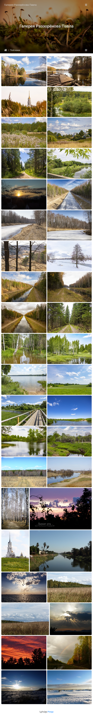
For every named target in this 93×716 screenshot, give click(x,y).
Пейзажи (15, 50)
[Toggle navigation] (86, 5)
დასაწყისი (5, 50)
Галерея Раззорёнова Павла (20, 4)
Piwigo (51, 712)
